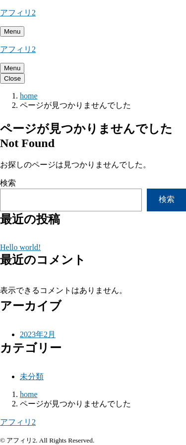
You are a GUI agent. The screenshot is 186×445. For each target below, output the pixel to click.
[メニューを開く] (12, 31)
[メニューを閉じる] (12, 78)
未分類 (32, 376)
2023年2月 (38, 334)
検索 (8, 183)
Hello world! (20, 247)
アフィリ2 (18, 12)
